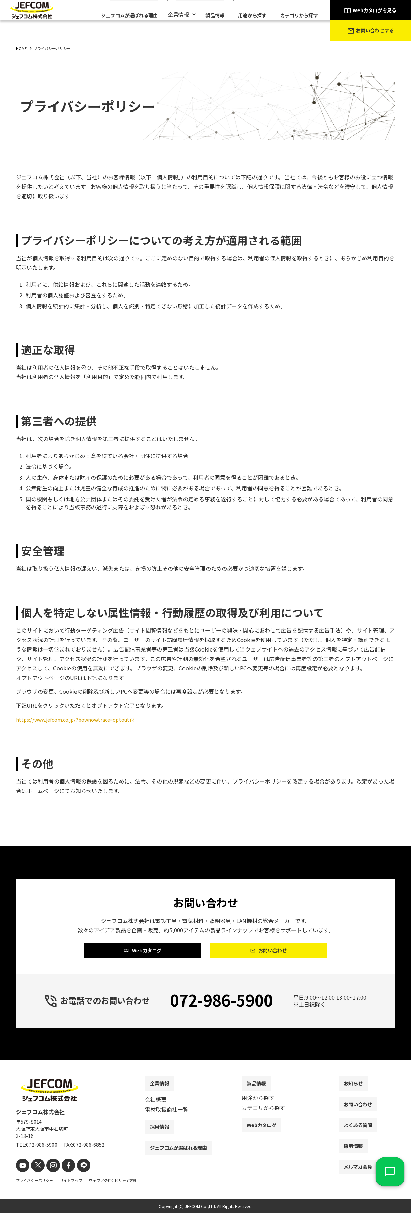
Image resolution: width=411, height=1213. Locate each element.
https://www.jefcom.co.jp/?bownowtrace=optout (79, 719)
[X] (35, 1166)
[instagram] (49, 1166)
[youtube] (22, 1166)
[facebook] (62, 1166)
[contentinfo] (205, 1137)
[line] (76, 1166)
